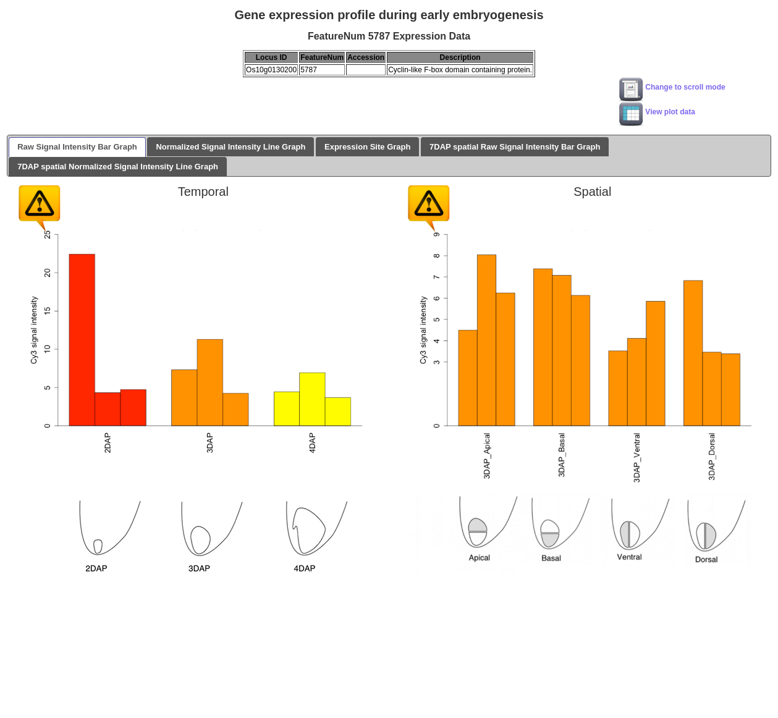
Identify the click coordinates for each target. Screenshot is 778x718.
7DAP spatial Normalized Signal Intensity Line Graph (117, 166)
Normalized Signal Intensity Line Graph (230, 146)
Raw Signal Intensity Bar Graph (77, 146)
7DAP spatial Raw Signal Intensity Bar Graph (514, 146)
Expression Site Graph (367, 146)
